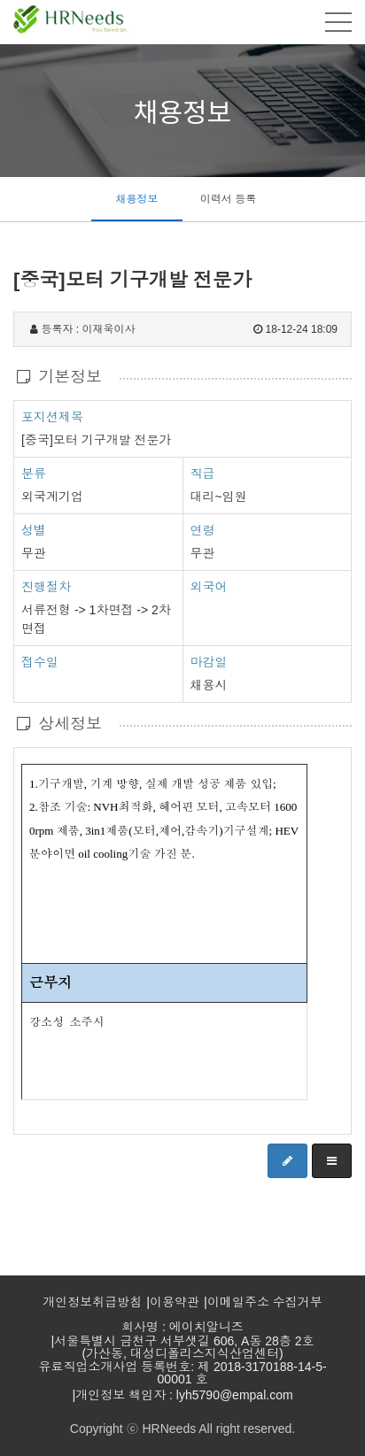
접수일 (39, 661)
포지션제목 (52, 416)
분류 (33, 473)
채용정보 (137, 199)
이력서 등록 (228, 199)
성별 (33, 529)
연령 (202, 530)
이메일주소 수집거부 (264, 1302)
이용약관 (174, 1302)
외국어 (209, 587)
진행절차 (46, 586)
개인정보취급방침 (92, 1302)
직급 (202, 473)
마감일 (209, 662)
